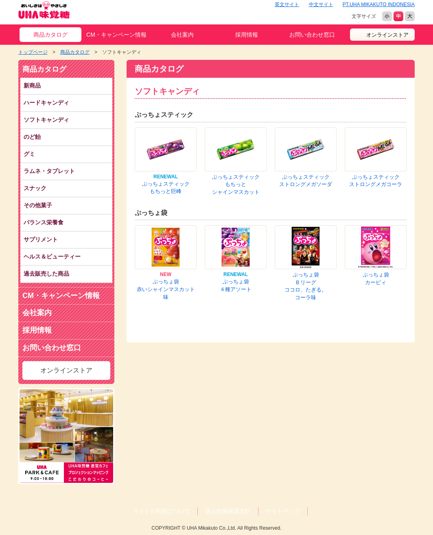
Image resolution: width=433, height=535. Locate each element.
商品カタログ (50, 34)
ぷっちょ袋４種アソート (235, 285)
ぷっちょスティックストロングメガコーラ (375, 181)
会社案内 (182, 34)
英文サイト (287, 4)
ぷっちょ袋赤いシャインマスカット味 (166, 289)
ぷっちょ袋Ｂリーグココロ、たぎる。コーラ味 (305, 286)
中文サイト (321, 4)
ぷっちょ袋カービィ (376, 278)
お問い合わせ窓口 (312, 34)
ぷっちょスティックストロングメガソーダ (305, 181)
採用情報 (246, 34)
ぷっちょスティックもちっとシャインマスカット (236, 184)
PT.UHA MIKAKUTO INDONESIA (379, 4)
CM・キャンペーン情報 (116, 34)
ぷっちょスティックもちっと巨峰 (166, 188)
